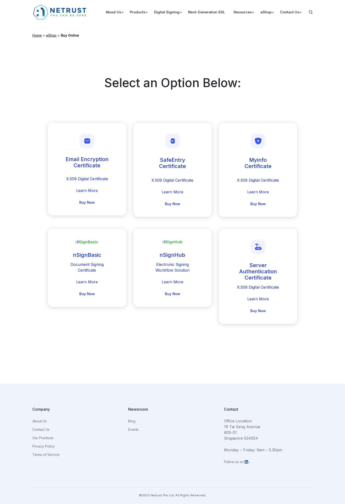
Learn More (87, 190)
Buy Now (87, 202)
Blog (131, 421)
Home (37, 35)
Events (133, 429)
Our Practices (43, 438)
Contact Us (41, 429)
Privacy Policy (43, 446)
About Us (39, 421)
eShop (51, 35)
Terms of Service (46, 455)
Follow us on (237, 462)
